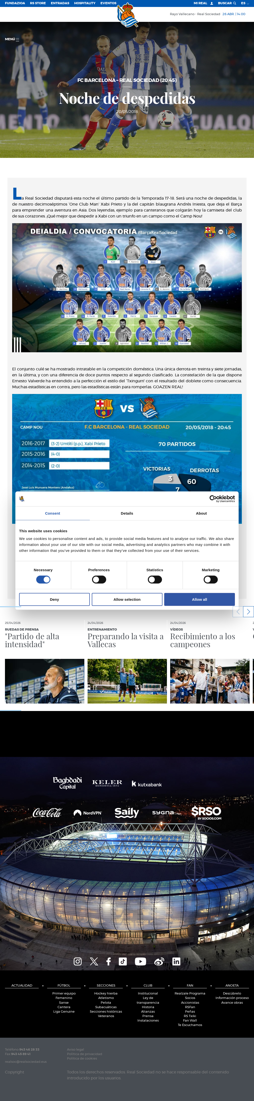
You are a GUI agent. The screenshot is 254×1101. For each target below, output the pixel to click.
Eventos (108, 3)
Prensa (148, 1016)
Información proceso (232, 998)
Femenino (64, 998)
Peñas (190, 1011)
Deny (54, 599)
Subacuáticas (106, 1007)
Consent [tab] (52, 513)
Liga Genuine (64, 1011)
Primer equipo (64, 993)
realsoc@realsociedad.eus (26, 1062)
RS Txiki (190, 1016)
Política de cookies (82, 1058)
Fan (190, 985)
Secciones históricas (106, 1011)
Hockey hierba (106, 993)
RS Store (38, 3)
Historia (148, 1007)
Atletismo (106, 998)
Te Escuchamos (190, 1025)
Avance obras (232, 1002)
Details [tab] (127, 513)
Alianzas (148, 1011)
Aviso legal (75, 1049)
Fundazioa (15, 3)
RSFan (190, 1007)
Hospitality (84, 3)
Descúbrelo (232, 993)
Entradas (60, 3)
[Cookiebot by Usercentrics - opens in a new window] (213, 498)
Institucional (148, 993)
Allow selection (126, 599)
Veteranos (106, 1016)
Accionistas (190, 1002)
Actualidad (21, 985)
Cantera (64, 1007)
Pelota (106, 1002)
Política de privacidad (84, 1054)
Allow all (199, 599)
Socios (190, 998)
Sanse (64, 1002)
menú (12, 39)
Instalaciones (148, 1020)
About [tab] (201, 513)
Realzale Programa (190, 993)
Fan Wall (190, 1020)
